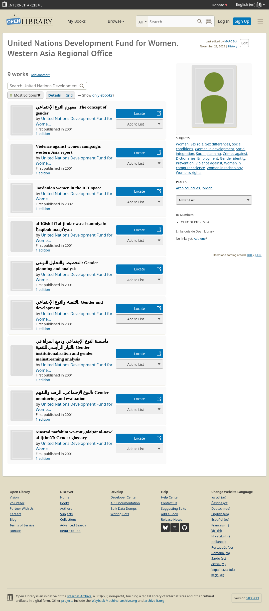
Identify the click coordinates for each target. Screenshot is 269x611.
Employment (207, 158)
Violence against (208, 163)
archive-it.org (154, 600)
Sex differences (217, 144)
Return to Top (70, 530)
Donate (219, 4)
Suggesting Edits (173, 508)
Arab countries (188, 188)
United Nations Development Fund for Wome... (74, 121)
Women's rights (188, 172)
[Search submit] (199, 21)
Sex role (196, 144)
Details (54, 95)
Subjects (66, 514)
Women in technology (225, 167)
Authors (66, 508)
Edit (244, 43)
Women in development (214, 148)
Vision (14, 497)
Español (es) (220, 519)
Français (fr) (220, 525)
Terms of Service (22, 525)
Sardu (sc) (218, 558)
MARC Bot (231, 41)
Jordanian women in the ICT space (68, 187)
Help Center (170, 497)
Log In (224, 21)
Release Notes (171, 519)
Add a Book (169, 514)
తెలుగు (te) (218, 564)
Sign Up (242, 21)
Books (64, 503)
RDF (250, 255)
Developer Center (124, 497)
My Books (77, 21)
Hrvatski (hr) (220, 536)
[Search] (171, 21)
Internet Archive (79, 596)
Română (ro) (220, 553)
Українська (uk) (223, 569)
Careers (15, 514)
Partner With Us (21, 508)
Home (64, 497)
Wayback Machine (105, 600)
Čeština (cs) (219, 503)
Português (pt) (222, 547)
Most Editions (23, 95)
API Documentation (125, 503)
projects (67, 600)
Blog (13, 519)
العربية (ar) (218, 497)
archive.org (128, 600)
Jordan (207, 188)
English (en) (220, 514)
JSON (258, 255)
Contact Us (169, 503)
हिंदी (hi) (216, 530)
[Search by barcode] (208, 21)
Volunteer (17, 503)
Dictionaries (185, 158)
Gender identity (232, 158)
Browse (110, 21)
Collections (68, 519)
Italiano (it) (219, 541)
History (232, 46)
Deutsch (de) (220, 508)
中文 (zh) (217, 575)
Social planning (208, 153)
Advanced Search (73, 525)
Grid (69, 95)
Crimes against (235, 153)
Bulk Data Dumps (124, 508)
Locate (139, 113)
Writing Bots (120, 514)
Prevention (185, 163)
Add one (200, 239)
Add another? (40, 75)
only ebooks (102, 95)
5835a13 (252, 598)
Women (182, 144)
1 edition (43, 133)
